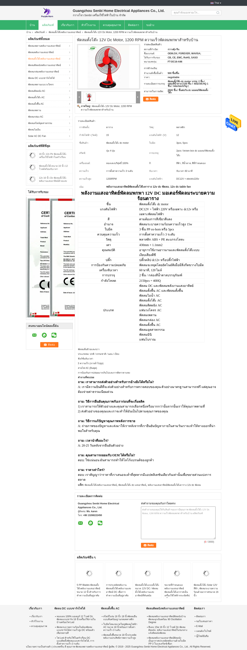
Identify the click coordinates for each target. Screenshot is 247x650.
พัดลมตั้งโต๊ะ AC (36, 97)
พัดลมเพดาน (34, 110)
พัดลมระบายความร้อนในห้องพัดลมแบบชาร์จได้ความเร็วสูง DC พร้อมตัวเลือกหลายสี (76, 630)
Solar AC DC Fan (37, 136)
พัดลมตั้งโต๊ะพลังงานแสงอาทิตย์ (65, 32)
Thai (216, 3)
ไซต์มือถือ (202, 636)
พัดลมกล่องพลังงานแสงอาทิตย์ (43, 71)
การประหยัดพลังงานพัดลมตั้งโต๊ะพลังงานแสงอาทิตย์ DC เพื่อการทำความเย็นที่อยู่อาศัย (118, 590)
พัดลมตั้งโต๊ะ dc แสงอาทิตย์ (132, 485)
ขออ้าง (150, 25)
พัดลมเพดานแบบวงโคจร (41, 84)
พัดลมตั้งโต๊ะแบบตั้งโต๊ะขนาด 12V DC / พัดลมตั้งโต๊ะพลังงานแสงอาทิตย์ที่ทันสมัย (147, 590)
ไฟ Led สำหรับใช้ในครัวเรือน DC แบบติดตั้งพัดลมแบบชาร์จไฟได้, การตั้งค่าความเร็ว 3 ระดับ (75, 641)
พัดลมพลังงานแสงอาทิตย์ (41, 52)
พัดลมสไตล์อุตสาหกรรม (40, 123)
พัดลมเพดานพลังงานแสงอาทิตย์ (44, 46)
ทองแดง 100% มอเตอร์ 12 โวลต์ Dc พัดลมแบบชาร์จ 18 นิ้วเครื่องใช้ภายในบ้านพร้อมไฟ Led (76, 619)
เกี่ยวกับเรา (67, 25)
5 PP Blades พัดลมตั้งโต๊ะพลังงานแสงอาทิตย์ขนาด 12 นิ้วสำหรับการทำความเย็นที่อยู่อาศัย (89, 590)
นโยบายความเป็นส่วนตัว (38, 646)
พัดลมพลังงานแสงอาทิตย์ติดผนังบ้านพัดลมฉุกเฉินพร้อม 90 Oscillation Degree (167, 619)
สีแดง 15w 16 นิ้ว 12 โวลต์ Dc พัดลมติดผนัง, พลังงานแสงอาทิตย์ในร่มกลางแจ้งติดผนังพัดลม (167, 630)
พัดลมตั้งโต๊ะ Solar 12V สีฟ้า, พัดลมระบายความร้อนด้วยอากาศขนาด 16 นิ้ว (206, 590)
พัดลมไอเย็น (34, 129)
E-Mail (199, 626)
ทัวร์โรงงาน (88, 25)
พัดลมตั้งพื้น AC (36, 104)
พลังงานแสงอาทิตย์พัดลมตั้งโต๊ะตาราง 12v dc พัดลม (174, 485)
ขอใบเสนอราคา (204, 621)
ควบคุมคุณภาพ (112, 25)
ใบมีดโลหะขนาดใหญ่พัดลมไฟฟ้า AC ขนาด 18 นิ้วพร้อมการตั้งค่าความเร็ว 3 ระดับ (120, 627)
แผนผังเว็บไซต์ (203, 631)
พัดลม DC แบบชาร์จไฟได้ (41, 78)
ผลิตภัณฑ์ (48, 25)
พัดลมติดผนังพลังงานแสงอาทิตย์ (44, 65)
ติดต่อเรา (133, 25)
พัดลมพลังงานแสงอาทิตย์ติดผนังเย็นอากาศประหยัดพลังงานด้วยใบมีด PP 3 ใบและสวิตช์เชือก (167, 641)
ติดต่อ (153, 99)
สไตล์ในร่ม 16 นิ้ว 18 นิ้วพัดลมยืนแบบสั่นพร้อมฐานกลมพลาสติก (120, 618)
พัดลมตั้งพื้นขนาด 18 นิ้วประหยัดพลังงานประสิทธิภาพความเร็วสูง (119, 636)
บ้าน (32, 25)
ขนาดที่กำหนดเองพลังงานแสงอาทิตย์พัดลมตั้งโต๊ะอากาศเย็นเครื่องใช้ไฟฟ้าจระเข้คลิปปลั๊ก (177, 592)
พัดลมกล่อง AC (35, 116)
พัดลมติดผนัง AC (36, 91)
